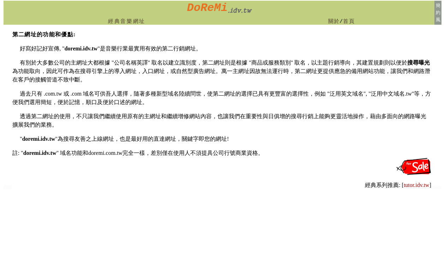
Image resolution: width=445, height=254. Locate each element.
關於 (334, 21)
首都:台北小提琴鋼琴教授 (436, 188)
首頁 (349, 21)
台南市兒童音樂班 (7, 189)
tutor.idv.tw (416, 185)
